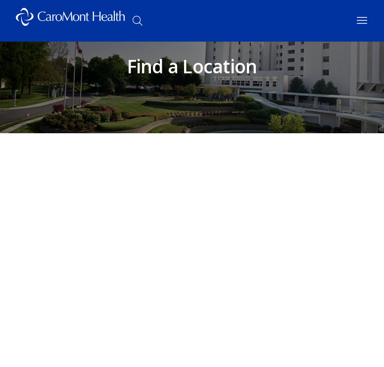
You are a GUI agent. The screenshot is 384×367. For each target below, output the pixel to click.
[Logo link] (70, 21)
